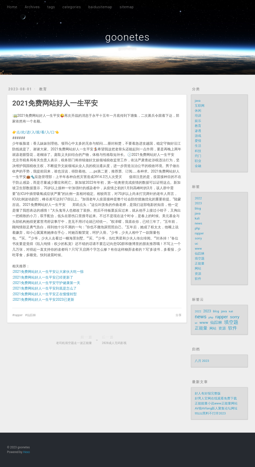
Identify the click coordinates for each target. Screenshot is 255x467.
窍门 (198, 156)
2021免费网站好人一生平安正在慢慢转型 (45, 294)
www (198, 248)
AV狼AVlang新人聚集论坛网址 (216, 408)
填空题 (199, 258)
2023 (198, 203)
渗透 (198, 131)
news (198, 223)
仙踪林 (31, 315)
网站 (198, 268)
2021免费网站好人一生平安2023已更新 (43, 299)
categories (72, 7)
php (197, 228)
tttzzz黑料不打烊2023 (210, 413)
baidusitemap (100, 7)
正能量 (199, 263)
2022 (198, 198)
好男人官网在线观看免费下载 (216, 398)
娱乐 (198, 121)
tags (51, 7)
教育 (43, 89)
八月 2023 (202, 361)
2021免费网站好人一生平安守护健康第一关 (46, 283)
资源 (198, 274)
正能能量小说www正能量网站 (216, 403)
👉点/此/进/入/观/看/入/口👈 (35, 132)
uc (196, 243)
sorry (198, 238)
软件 (198, 279)
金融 (198, 166)
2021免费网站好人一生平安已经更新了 (43, 277)
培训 (198, 115)
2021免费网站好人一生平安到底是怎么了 (45, 288)
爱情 (198, 141)
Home (12, 7)
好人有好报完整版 (208, 393)
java (197, 101)
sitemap (127, 7)
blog (198, 208)
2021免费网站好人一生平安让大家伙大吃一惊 (48, 272)
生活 (198, 146)
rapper (18, 315)
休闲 (198, 111)
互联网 (199, 106)
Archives (32, 7)
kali (197, 218)
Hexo (26, 452)
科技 (198, 151)
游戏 (198, 136)
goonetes (127, 37)
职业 (198, 161)
